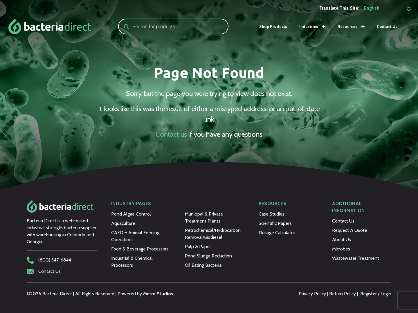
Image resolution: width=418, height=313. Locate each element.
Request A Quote (349, 230)
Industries (308, 26)
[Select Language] (386, 8)
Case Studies (271, 214)
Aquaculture (123, 223)
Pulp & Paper (198, 246)
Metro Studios (158, 293)
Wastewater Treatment (355, 258)
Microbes (341, 249)
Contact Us (387, 26)
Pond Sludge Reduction (208, 256)
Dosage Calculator (277, 232)
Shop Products (273, 26)
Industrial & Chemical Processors (132, 261)
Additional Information (348, 207)
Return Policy (342, 293)
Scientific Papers (275, 223)
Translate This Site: (339, 8)
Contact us (171, 134)
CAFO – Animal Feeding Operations (135, 236)
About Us (341, 239)
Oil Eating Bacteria (203, 265)
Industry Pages (131, 203)
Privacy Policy (312, 293)
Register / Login (375, 293)
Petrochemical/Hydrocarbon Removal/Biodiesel (213, 233)
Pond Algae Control (131, 214)
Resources (347, 26)
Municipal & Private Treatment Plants (204, 217)
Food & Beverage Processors (140, 249)
